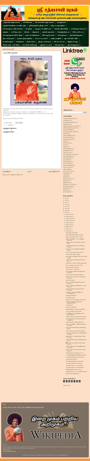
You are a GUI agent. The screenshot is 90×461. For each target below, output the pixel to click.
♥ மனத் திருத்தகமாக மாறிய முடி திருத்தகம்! (75, 309)
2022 (66, 206)
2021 (66, 208)
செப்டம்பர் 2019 (69, 220)
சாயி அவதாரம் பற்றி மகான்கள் (13, 29)
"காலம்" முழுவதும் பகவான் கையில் (73, 311)
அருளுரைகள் (61, 22)
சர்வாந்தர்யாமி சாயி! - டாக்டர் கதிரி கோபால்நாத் (76, 371)
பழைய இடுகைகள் (54, 171)
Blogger (60, 455)
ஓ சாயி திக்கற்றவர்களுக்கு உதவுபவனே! (74, 234)
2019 (66, 212)
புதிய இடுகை (7, 171)
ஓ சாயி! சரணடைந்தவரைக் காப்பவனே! (74, 252)
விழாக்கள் (35, 32)
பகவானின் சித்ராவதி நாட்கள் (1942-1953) (75, 357)
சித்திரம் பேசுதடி (73, 42)
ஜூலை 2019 (69, 224)
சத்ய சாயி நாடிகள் (8, 38)
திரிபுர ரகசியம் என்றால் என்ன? (72, 373)
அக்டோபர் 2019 (69, 218)
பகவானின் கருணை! (70, 297)
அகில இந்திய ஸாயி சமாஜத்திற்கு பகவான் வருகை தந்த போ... (75, 314)
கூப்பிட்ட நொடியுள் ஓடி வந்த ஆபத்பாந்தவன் (75, 330)
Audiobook (20, 42)
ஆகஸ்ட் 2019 (69, 222)
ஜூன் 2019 (68, 226)
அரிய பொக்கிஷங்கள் (32, 35)
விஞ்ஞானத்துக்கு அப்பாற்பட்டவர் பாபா (74, 369)
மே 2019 (68, 228)
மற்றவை (5, 32)
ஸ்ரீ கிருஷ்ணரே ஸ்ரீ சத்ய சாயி (38, 25)
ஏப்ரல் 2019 (68, 231)
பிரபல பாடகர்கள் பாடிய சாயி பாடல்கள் (74, 265)
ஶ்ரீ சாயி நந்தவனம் (73, 45)
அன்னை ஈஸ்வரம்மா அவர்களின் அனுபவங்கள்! (76, 316)
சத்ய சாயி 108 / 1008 (70, 38)
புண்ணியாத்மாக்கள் (48, 32)
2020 (66, 210)
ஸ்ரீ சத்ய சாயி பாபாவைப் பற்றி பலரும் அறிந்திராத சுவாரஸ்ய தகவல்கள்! (23, 407)
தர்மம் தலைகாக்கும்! (70, 280)
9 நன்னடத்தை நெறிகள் (24, 38)
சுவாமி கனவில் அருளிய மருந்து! (73, 254)
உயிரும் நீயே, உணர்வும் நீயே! (72, 232)
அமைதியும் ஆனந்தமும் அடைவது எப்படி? (75, 361)
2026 (66, 198)
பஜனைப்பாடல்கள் (46, 45)
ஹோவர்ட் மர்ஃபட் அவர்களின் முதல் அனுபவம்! (76, 299)
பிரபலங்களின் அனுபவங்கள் (44, 22)
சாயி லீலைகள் (27, 22)
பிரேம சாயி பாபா (78, 32)
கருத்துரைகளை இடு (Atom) (16, 174)
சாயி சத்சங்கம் (62, 35)
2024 (66, 202)
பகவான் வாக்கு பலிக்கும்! (71, 359)
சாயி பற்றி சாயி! (69, 305)
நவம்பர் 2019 (69, 216)
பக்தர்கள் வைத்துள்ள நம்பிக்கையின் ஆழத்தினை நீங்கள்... (74, 302)
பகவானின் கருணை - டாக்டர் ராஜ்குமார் (74, 365)
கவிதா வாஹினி (56, 38)
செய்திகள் (29, 29)
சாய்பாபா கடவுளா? (41, 38)
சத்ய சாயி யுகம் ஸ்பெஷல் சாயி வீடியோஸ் (75, 274)
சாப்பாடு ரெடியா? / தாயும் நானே (73, 269)
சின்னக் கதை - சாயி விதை (11, 45)
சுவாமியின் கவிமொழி (29, 45)
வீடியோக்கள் (31, 42)
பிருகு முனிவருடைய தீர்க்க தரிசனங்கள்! (75, 322)
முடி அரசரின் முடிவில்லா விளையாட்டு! (74, 363)
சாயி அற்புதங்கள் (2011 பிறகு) (12, 35)
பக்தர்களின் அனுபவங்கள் (11, 22)
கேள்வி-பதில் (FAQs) (61, 29)
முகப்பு (30, 171)
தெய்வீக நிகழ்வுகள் (76, 35)
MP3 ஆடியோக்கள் (48, 35)
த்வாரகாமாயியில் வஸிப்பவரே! (72, 267)
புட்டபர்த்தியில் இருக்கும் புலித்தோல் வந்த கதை (76, 355)
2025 (66, 200)
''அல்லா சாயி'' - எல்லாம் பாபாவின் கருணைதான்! (76, 263)
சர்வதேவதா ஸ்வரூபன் (78, 29)
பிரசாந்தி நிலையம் (63, 32)
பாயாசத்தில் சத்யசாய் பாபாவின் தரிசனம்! (75, 367)
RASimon (56, 455)
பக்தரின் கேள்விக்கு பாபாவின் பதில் (14, 25)
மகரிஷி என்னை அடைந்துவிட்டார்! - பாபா (75, 353)
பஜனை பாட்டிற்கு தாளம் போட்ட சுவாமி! (74, 236)
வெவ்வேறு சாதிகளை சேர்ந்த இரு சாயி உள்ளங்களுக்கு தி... (74, 293)
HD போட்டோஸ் (59, 42)
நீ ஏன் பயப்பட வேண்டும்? (71, 307)
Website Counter (66, 385)
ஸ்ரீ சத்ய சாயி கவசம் (44, 42)
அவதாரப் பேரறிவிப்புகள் (43, 29)
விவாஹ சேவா (59, 45)
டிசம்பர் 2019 (69, 214)
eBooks (26, 32)
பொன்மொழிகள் (8, 42)
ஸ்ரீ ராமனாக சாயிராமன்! (71, 295)
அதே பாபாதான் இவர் (57, 25)
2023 (66, 204)
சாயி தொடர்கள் (16, 32)
